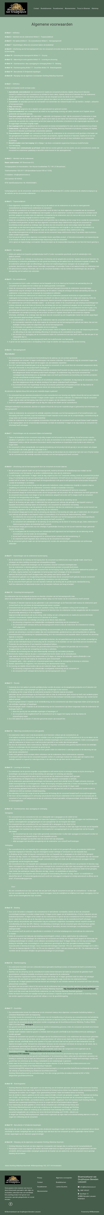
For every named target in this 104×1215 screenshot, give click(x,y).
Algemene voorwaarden (64, 1178)
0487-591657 (83, 1190)
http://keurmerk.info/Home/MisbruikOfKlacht (79, 989)
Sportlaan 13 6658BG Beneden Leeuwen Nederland (87, 1196)
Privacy (39, 1178)
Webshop (95, 8)
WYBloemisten (94, 1212)
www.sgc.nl (29, 1024)
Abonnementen (70, 8)
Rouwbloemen (58, 8)
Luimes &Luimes (61, 1187)
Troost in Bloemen (83, 8)
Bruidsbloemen (46, 8)
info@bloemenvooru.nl (86, 1187)
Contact (36, 8)
